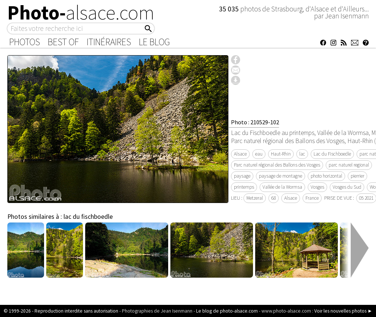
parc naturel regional (349, 165)
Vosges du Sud (347, 187)
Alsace (240, 154)
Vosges (317, 187)
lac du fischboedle (88, 217)
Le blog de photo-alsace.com (227, 311)
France (312, 198)
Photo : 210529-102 (255, 122)
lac (302, 154)
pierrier (357, 176)
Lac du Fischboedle (332, 154)
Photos (24, 42)
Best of (63, 42)
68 (273, 198)
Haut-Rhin (281, 154)
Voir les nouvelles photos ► (343, 311)
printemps (244, 187)
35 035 (229, 8)
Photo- (81, 12)
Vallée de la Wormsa (282, 187)
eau (259, 154)
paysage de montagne (280, 176)
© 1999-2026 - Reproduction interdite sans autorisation (61, 311)
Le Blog (154, 42)
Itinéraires (109, 42)
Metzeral (254, 198)
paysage (242, 176)
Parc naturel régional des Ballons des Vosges (277, 165)
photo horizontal (326, 176)
